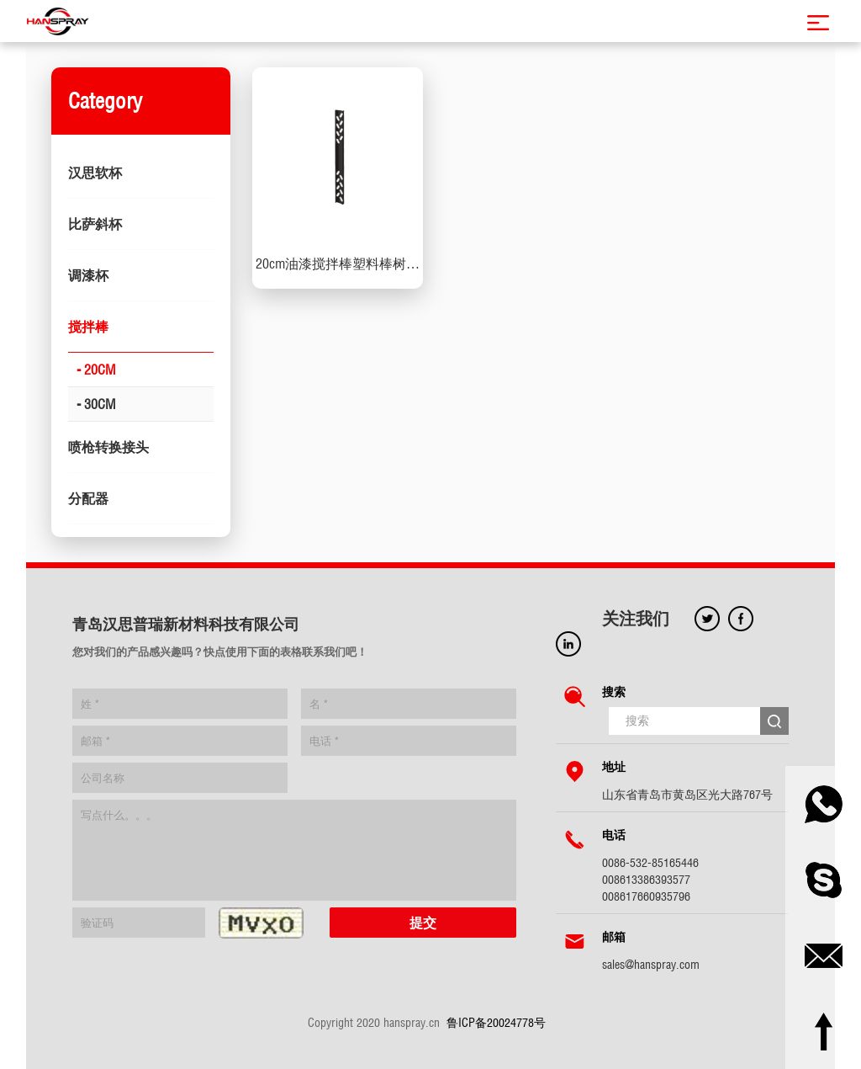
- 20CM (96, 369)
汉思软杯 (95, 172)
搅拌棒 (88, 326)
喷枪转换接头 (108, 447)
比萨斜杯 (95, 223)
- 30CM (96, 404)
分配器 (88, 498)
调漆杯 (88, 275)
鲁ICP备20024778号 (496, 1022)
